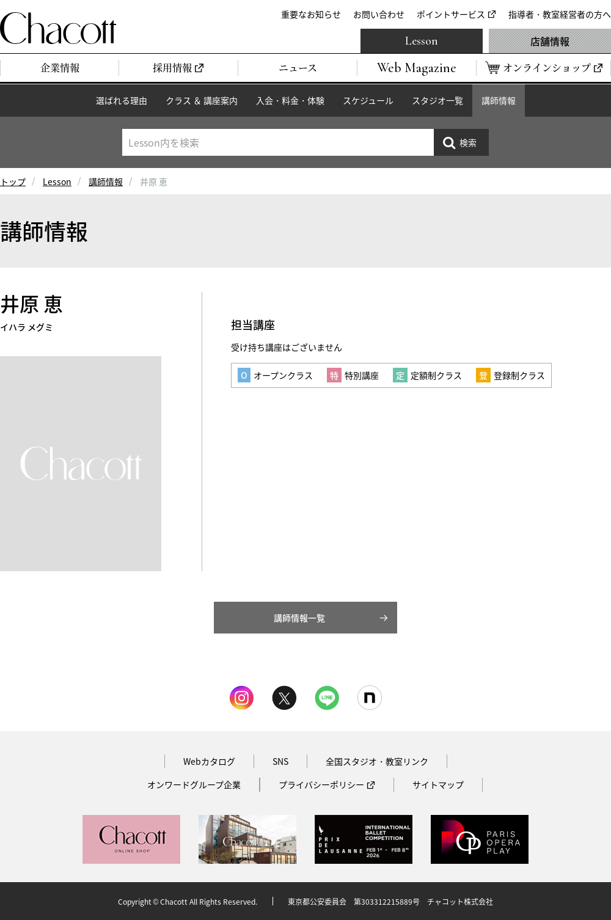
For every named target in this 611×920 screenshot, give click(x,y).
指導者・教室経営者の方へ (559, 14)
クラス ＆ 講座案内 (202, 100)
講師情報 (498, 100)
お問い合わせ (378, 14)
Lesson (421, 41)
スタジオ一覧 (437, 100)
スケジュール (368, 100)
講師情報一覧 (299, 618)
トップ (13, 181)
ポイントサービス (451, 14)
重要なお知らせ (311, 14)
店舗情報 (549, 41)
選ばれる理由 (121, 100)
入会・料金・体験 (290, 100)
